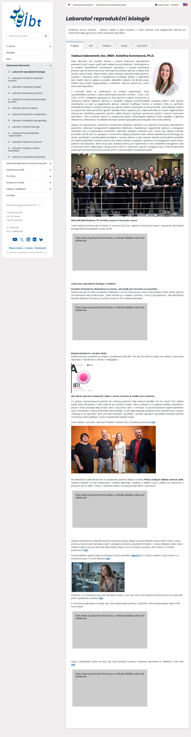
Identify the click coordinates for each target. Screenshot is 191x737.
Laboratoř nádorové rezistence (25, 141)
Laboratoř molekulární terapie (25, 86)
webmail (175, 4)
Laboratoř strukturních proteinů (26, 93)
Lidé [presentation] (91, 45)
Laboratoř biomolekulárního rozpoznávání (24, 134)
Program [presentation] (75, 45)
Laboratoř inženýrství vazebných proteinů (26, 79)
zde (153, 422)
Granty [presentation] (125, 45)
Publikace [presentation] (107, 45)
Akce (8, 59)
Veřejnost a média (15, 182)
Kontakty (10, 195)
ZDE (101, 598)
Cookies (29, 248)
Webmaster (40, 248)
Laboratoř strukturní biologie (24, 126)
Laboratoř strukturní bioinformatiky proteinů (27, 100)
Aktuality (10, 52)
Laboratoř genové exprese (23, 108)
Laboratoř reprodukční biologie (27, 71)
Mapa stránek (16, 248)
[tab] (75, 45)
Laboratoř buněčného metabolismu (27, 114)
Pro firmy (10, 176)
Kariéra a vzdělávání (16, 188)
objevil (135, 555)
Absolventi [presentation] (143, 45)
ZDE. (86, 550)
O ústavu (10, 46)
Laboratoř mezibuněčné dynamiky (27, 156)
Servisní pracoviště (15, 169)
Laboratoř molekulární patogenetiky (28, 120)
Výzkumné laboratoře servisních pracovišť (26, 163)
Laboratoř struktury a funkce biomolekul (24, 149)
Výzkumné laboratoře (18, 65)
